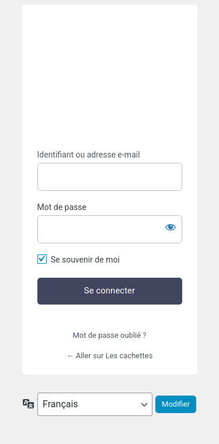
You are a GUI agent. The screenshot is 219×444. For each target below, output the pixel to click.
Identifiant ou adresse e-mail (88, 154)
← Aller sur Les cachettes (110, 355)
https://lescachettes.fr (110, 77)
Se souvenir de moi (85, 259)
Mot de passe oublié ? (109, 335)
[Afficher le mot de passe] (170, 227)
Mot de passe (61, 207)
